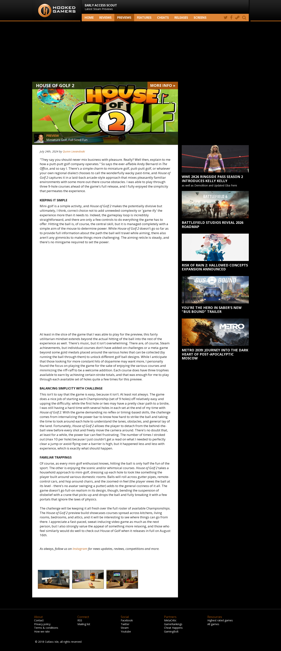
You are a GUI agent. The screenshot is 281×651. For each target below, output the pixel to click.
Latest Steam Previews (101, 7)
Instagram (80, 548)
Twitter (125, 624)
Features (144, 17)
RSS (79, 620)
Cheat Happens (173, 627)
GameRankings (173, 624)
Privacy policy (42, 624)
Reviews (105, 17)
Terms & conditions (46, 627)
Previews (124, 17)
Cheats (163, 17)
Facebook (127, 620)
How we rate (42, 631)
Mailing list (83, 624)
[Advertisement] (140, 51)
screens (200, 17)
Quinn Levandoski (74, 151)
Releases (181, 17)
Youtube (126, 631)
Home (89, 17)
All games (213, 624)
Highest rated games (220, 620)
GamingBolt (171, 631)
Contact (39, 620)
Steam (125, 627)
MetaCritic (170, 620)
